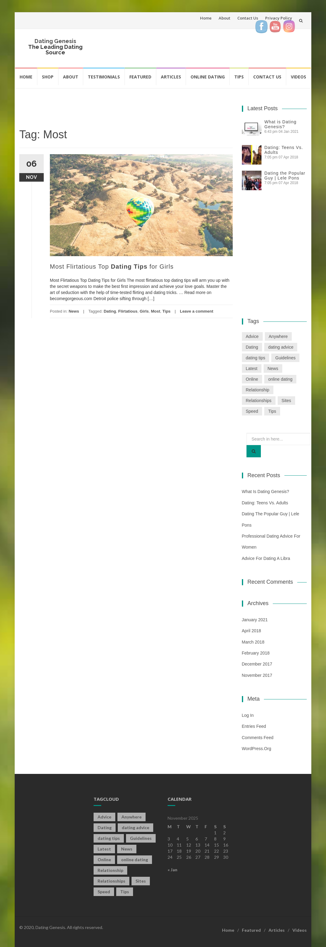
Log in (248, 715)
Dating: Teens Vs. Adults (265, 502)
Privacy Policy (278, 18)
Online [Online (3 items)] (252, 379)
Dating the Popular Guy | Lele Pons (285, 175)
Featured (140, 77)
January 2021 (255, 619)
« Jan (172, 869)
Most (155, 311)
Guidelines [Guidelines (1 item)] (285, 357)
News (74, 311)
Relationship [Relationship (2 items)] (257, 389)
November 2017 (257, 675)
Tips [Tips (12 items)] (272, 411)
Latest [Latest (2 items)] (251, 368)
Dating (110, 311)
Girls (144, 311)
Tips (239, 77)
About (224, 18)
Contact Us (247, 18)
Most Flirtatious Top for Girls (112, 266)
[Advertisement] (207, 47)
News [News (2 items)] (273, 368)
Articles (171, 77)
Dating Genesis (55, 41)
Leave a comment (196, 311)
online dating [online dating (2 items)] (280, 379)
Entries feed (254, 726)
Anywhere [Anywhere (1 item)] (278, 336)
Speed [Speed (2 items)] (252, 411)
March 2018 (253, 642)
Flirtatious (128, 311)
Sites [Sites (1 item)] (286, 400)
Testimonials (104, 77)
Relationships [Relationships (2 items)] (259, 400)
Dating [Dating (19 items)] (252, 347)
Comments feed (257, 737)
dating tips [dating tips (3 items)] (255, 357)
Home (206, 18)
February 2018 (256, 653)
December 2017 (257, 664)
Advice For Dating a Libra (266, 558)
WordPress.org (256, 748)
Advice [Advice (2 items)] (252, 336)
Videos (298, 77)
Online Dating (208, 77)
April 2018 (251, 630)
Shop (48, 77)
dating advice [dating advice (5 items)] (281, 347)
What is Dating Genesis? (281, 124)
